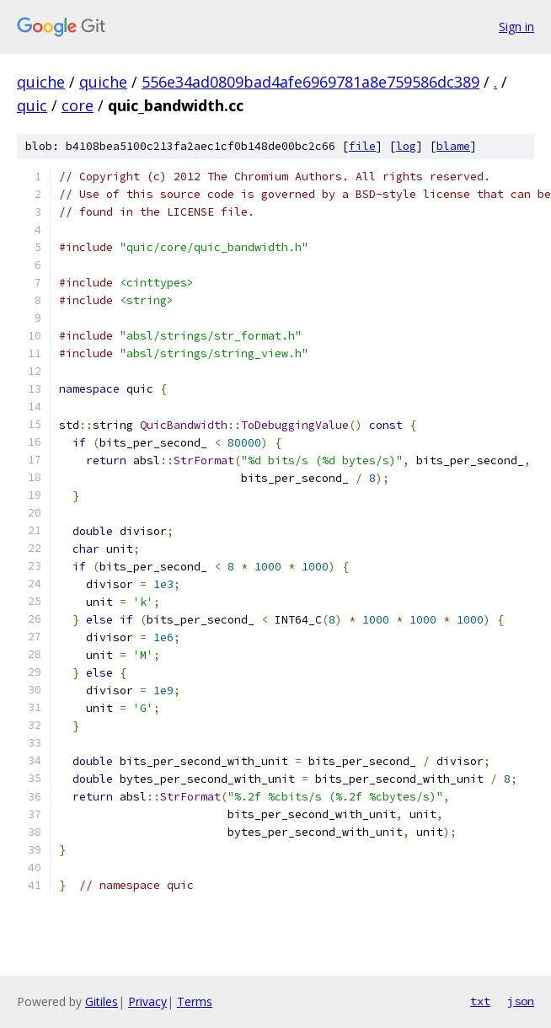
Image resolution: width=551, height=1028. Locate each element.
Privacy (147, 1001)
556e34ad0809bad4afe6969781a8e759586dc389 (310, 82)
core (78, 105)
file (362, 146)
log (406, 146)
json (520, 1001)
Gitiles (101, 1001)
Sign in (516, 27)
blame (453, 146)
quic (32, 105)
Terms (194, 1001)
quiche (41, 82)
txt (480, 1001)
